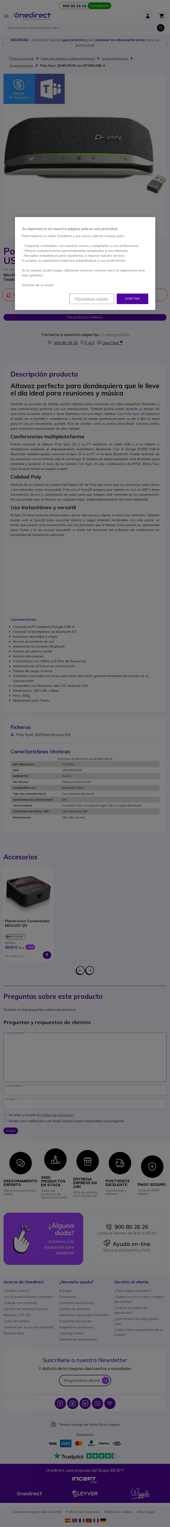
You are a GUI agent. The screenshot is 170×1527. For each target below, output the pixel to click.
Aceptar (132, 298)
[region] (85, 263)
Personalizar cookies (92, 298)
